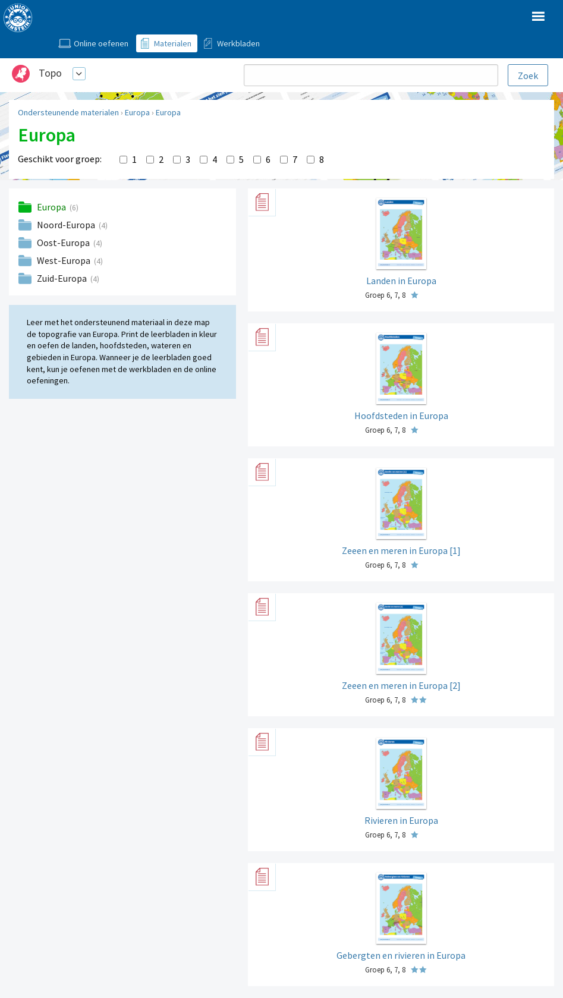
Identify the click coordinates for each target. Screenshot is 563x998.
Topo (50, 73)
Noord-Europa (67, 225)
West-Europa (64, 260)
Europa (137, 112)
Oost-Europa (64, 242)
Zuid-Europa (63, 278)
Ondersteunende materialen (68, 112)
